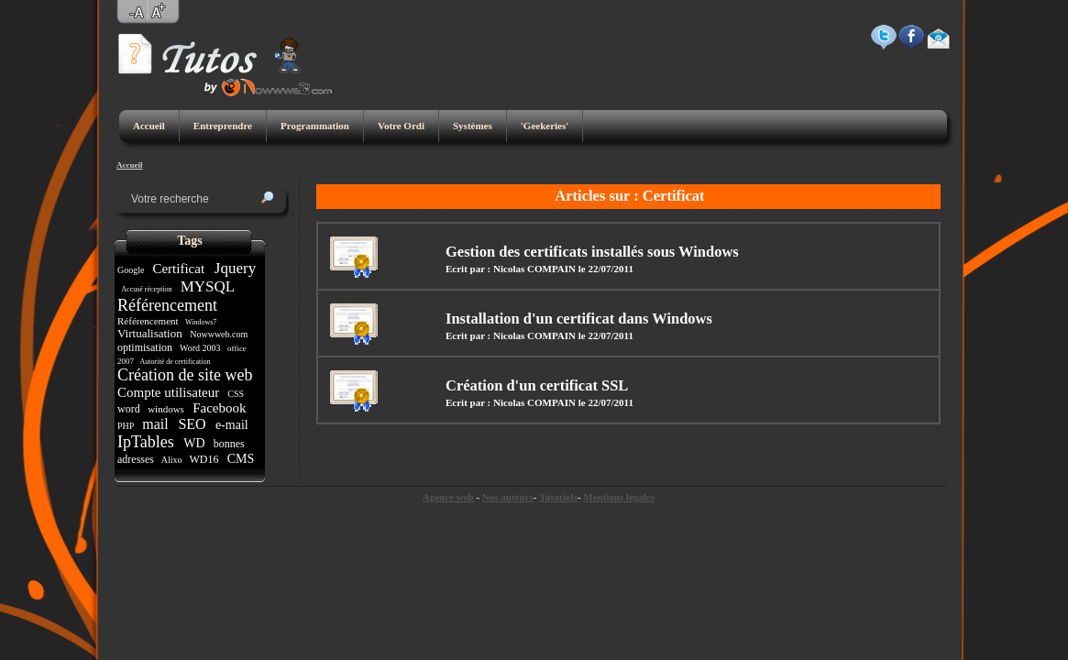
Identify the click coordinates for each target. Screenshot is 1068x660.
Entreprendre (222, 125)
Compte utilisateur (170, 392)
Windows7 (200, 322)
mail (154, 424)
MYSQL (206, 286)
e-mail (231, 425)
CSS (236, 394)
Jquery (234, 268)
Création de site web (187, 375)
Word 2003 (200, 348)
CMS (241, 459)
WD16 (204, 459)
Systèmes (472, 125)
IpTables (147, 442)
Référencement (169, 305)
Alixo (172, 460)
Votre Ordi (401, 125)
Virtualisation (151, 333)
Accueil (149, 125)
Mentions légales (619, 496)
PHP (126, 426)
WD (194, 443)
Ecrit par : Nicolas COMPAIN (511, 268)
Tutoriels (558, 496)
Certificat (178, 268)
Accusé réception (147, 289)
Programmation (315, 125)
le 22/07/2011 (605, 268)
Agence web (448, 496)
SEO (191, 424)
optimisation (146, 347)
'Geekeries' (545, 125)
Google (132, 270)
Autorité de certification (175, 362)
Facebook (219, 408)
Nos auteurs (508, 496)
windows (165, 408)
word (130, 408)
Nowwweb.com (219, 334)
